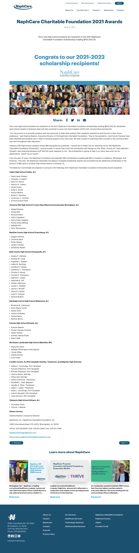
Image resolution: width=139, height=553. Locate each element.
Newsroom (108, 10)
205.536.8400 (20, 531)
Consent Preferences (16, 541)
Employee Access (102, 519)
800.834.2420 (22, 529)
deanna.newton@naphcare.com (22, 433)
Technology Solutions (74, 522)
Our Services (83, 10)
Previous (16, 443)
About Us (69, 10)
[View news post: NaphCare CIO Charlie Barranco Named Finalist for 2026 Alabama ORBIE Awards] (28, 479)
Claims (119, 3)
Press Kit (46, 530)
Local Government (71, 3)
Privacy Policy (49, 534)
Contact (120, 10)
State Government (87, 3)
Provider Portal (101, 526)
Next (124, 443)
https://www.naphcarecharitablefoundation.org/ (30, 437)
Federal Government (104, 3)
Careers (97, 10)
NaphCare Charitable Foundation (109, 515)
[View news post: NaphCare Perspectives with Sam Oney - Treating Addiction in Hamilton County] (110, 479)
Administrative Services (75, 526)
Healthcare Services (73, 519)
